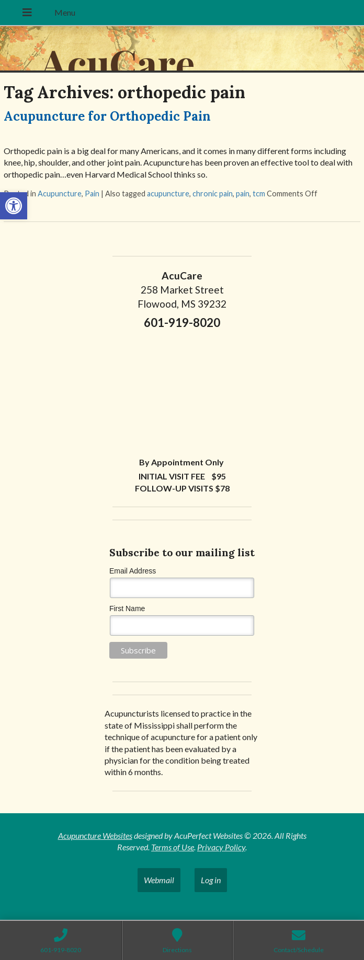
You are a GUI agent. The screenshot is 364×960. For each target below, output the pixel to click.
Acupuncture (60, 193)
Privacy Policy (221, 847)
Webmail (159, 880)
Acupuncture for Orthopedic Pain (107, 116)
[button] (13, 205)
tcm (259, 193)
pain (242, 193)
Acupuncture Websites (95, 835)
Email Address (132, 571)
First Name (127, 608)
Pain (92, 193)
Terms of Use (172, 847)
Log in (211, 880)
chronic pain (212, 193)
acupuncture (168, 193)
